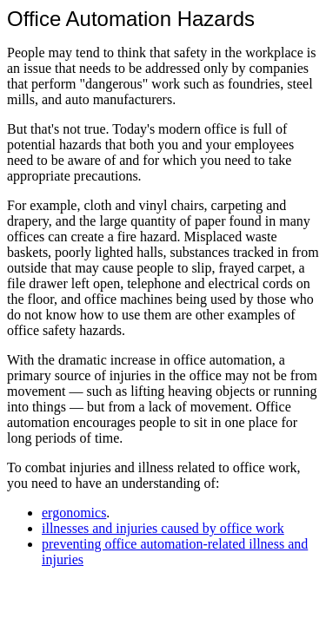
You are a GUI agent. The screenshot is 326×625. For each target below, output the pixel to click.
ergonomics (74, 512)
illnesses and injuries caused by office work (163, 528)
